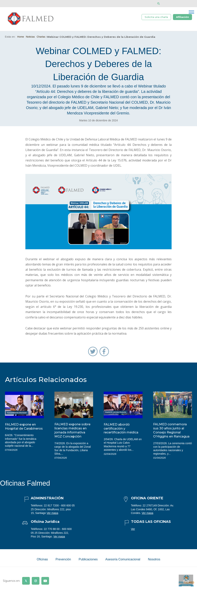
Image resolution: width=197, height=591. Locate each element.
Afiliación (182, 16)
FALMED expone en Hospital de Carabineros (24, 426)
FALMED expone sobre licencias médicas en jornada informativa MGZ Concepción (72, 430)
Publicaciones (88, 559)
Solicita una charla (156, 16)
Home (20, 36)
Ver (133, 529)
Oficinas (42, 559)
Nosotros (154, 559)
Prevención (63, 559)
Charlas (41, 36)
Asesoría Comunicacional (122, 559)
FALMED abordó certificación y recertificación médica (121, 428)
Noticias (30, 36)
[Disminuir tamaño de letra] (170, 3)
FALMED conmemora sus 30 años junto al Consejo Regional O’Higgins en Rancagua (171, 430)
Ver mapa (52, 513)
